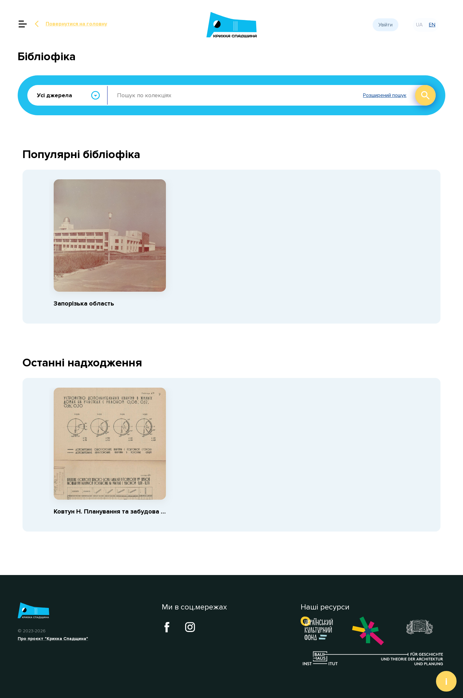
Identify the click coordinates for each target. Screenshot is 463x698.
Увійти (385, 25)
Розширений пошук (384, 95)
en (432, 25)
